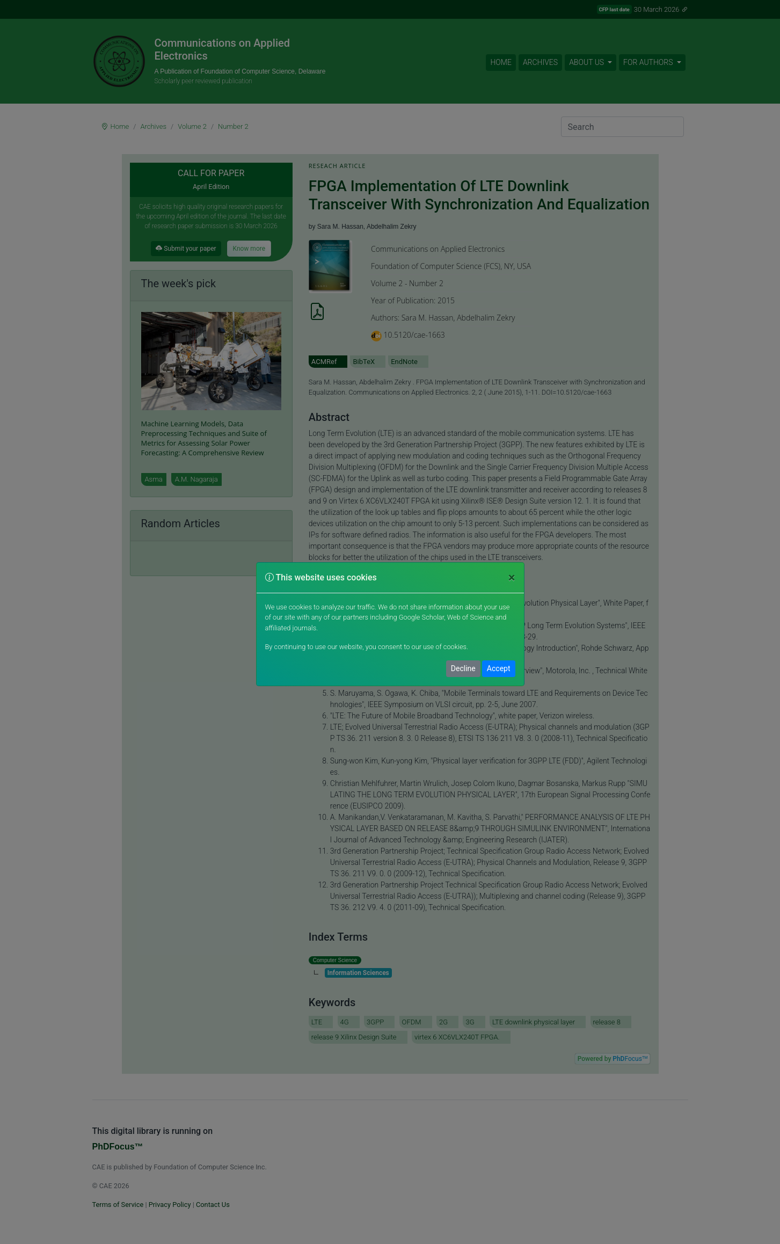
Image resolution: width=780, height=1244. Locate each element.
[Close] (512, 578)
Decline (463, 668)
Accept (499, 668)
